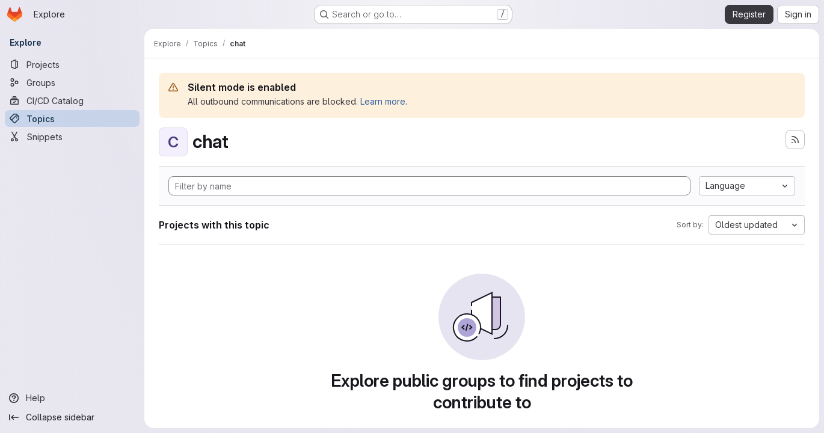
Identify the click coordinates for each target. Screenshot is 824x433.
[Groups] (72, 82)
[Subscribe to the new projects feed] (795, 139)
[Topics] (72, 118)
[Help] (72, 398)
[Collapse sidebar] (72, 417)
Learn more (382, 101)
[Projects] (72, 64)
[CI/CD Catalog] (72, 100)
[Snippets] (72, 136)
